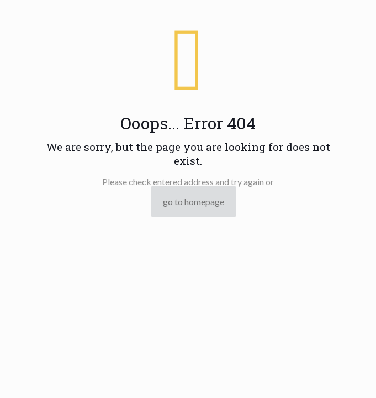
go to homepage (193, 201)
